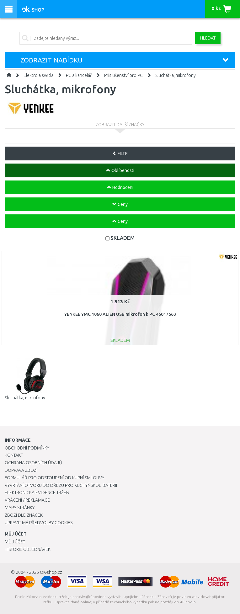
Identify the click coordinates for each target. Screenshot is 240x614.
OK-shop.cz (51, 572)
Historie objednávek (28, 549)
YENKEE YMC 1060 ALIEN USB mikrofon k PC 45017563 (120, 314)
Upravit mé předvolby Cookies (38, 522)
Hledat (208, 37)
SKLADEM (122, 238)
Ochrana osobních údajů (33, 462)
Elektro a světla (38, 75)
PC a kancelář (79, 75)
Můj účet (15, 541)
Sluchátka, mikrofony (175, 75)
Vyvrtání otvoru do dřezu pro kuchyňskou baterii (61, 485)
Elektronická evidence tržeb (37, 492)
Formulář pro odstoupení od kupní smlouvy (54, 477)
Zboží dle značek (24, 515)
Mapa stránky (20, 507)
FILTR (120, 153)
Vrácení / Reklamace (27, 500)
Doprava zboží (21, 470)
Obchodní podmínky (27, 447)
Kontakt (14, 455)
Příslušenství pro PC (123, 75)
